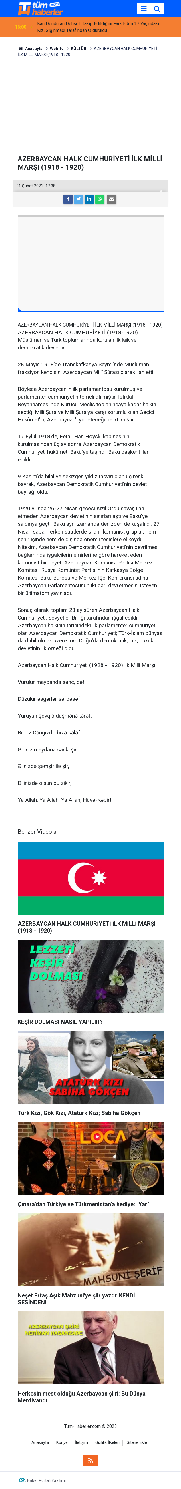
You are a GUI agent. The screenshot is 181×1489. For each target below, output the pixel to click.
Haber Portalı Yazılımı (46, 1480)
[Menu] (144, 8)
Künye (62, 1442)
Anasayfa (40, 1442)
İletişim (81, 1442)
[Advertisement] (91, 106)
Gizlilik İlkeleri (107, 1442)
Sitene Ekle (137, 1442)
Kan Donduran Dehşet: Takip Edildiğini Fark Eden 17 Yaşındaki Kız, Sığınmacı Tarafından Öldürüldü (98, 27)
